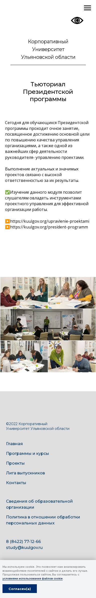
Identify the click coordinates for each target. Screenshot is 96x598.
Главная (14, 443)
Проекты (15, 463)
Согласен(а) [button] (20, 589)
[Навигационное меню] (87, 8)
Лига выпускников (25, 473)
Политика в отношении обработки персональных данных (43, 520)
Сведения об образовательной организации (39, 504)
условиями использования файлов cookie (33, 578)
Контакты (16, 482)
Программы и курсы (27, 453)
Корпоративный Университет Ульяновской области (48, 49)
